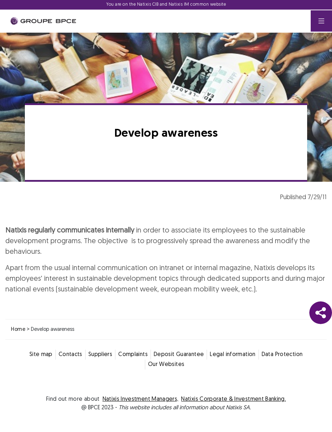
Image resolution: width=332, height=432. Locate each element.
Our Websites (166, 364)
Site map (41, 354)
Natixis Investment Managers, (141, 399)
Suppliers (100, 354)
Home (18, 329)
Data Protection (282, 354)
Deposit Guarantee (179, 354)
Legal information (232, 354)
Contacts (70, 354)
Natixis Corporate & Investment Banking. (233, 399)
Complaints (133, 354)
